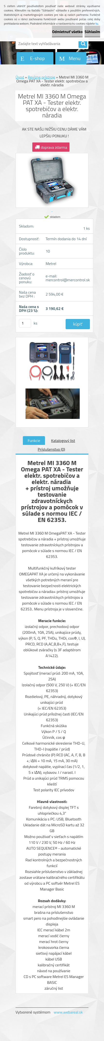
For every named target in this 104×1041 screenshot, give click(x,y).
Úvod (20, 77)
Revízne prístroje (41, 77)
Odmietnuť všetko (67, 32)
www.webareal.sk (68, 1012)
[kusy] (25, 323)
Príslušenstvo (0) (51, 449)
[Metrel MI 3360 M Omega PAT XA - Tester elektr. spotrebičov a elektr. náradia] (52, 364)
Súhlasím (92, 32)
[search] (82, 43)
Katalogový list (63, 440)
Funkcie (34, 440)
